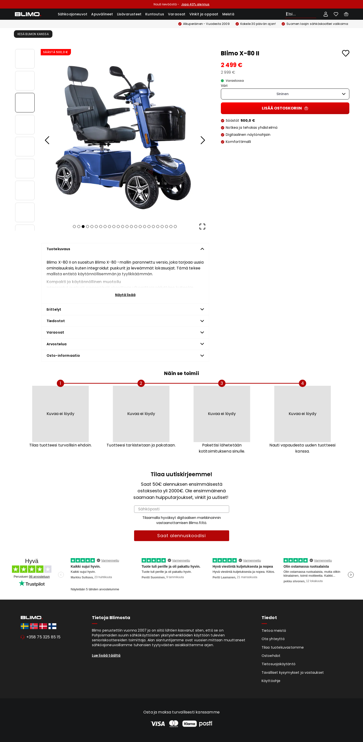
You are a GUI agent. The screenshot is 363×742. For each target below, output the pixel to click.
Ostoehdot (271, 655)
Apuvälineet (102, 14)
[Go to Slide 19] (153, 226)
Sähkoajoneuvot (73, 14)
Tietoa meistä (274, 630)
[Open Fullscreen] (202, 226)
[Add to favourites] (345, 53)
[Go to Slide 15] (135, 226)
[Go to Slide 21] (162, 226)
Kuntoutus (154, 14)
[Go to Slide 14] (131, 226)
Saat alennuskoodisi (181, 536)
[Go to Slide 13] (127, 226)
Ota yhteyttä (273, 638)
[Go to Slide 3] (25, 102)
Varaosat (177, 14)
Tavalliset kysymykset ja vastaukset (293, 672)
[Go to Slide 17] (144, 226)
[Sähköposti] (181, 509)
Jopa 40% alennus (195, 4)
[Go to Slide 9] (109, 226)
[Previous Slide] (47, 140)
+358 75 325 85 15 (43, 637)
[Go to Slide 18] (148, 226)
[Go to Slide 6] (25, 168)
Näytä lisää (125, 294)
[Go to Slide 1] (25, 59)
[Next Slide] (202, 140)
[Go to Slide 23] (170, 226)
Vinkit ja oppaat (203, 14)
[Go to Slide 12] (122, 226)
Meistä (228, 14)
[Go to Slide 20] (157, 226)
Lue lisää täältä (106, 655)
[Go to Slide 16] (140, 226)
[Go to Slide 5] (25, 146)
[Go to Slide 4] (25, 124)
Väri (224, 85)
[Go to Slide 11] (118, 226)
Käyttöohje (271, 680)
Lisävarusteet (129, 14)
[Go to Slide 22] (166, 226)
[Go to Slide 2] (25, 80)
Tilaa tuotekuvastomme (283, 647)
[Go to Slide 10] (113, 226)
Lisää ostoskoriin (285, 108)
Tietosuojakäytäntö (279, 664)
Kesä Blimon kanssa (33, 34)
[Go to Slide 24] (175, 226)
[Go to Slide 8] (25, 212)
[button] (125, 133)
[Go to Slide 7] (25, 190)
